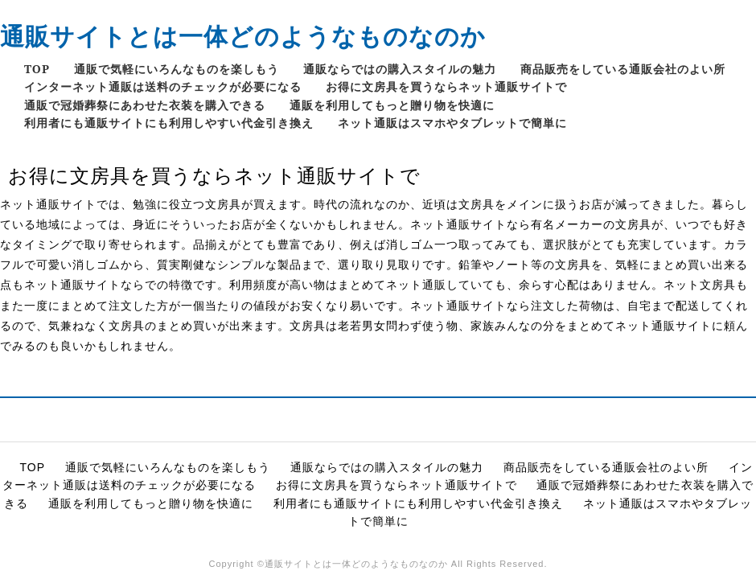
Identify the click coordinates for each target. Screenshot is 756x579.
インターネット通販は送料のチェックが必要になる (163, 86)
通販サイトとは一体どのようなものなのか (243, 35)
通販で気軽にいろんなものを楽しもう (176, 68)
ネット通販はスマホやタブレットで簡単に (452, 122)
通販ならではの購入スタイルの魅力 (399, 68)
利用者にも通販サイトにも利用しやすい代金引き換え (169, 122)
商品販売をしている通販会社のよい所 (622, 68)
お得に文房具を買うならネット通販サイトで (446, 86)
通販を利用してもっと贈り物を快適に (392, 105)
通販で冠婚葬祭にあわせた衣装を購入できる (144, 105)
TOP (37, 68)
